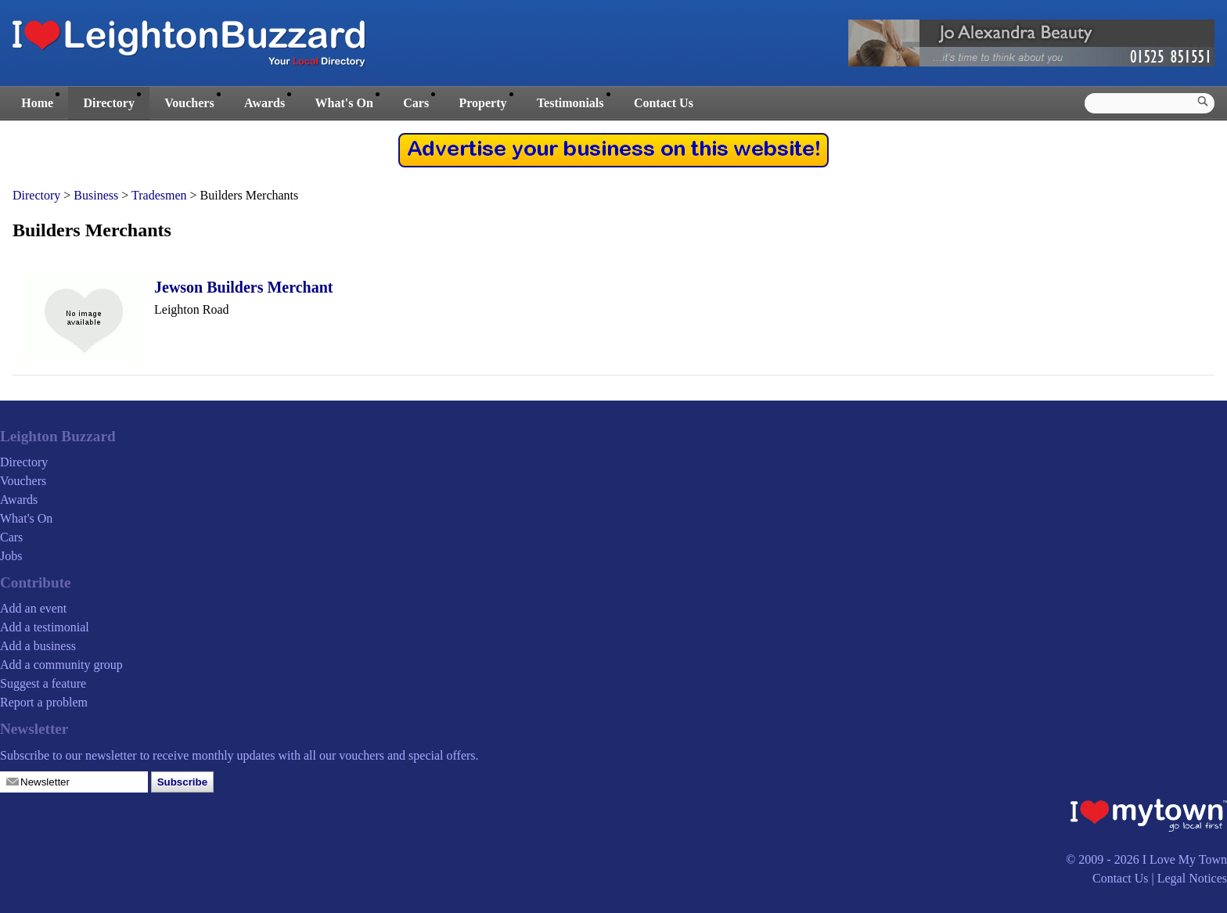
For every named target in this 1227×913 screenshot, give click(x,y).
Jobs (11, 556)
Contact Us (663, 103)
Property (482, 103)
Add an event (33, 608)
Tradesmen (159, 195)
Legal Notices (1192, 878)
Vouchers (189, 103)
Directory (108, 103)
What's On (344, 103)
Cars (416, 103)
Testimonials (570, 103)
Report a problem (44, 702)
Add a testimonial (44, 627)
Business (96, 195)
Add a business (38, 645)
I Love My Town (1184, 859)
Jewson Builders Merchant (243, 287)
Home (37, 103)
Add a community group (61, 664)
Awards (264, 103)
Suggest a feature (43, 683)
